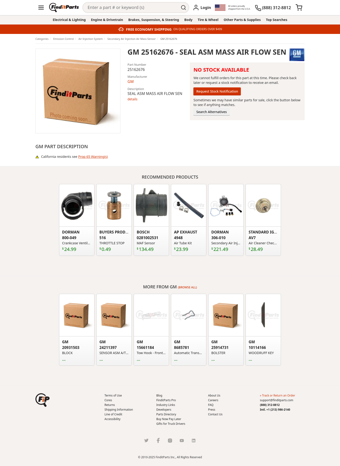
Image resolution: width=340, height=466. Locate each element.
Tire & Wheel (208, 19)
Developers (163, 410)
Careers (213, 400)
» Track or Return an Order (277, 395)
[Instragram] (170, 440)
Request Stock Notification (217, 91)
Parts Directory (166, 414)
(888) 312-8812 (270, 405)
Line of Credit (113, 414)
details (132, 99)
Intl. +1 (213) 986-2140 (275, 410)
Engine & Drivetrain (107, 19)
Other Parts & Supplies (242, 19)
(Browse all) (187, 287)
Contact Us (215, 414)
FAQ (210, 405)
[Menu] (41, 7)
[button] (42, 400)
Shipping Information (119, 410)
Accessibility (113, 419)
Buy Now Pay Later (168, 419)
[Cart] (299, 7)
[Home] (64, 7)
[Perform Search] (183, 7)
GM (131, 81)
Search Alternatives (211, 112)
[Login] (202, 7)
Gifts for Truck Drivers (170, 424)
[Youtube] (181, 440)
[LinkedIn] (193, 440)
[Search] (130, 7)
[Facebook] (158, 440)
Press (211, 410)
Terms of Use (113, 395)
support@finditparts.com (276, 400)
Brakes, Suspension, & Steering (153, 19)
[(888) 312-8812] (273, 7)
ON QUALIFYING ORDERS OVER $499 (197, 29)
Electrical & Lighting (69, 19)
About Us (214, 395)
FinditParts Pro (166, 400)
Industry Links (165, 405)
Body (188, 19)
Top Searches (276, 19)
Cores (108, 400)
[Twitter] (146, 440)
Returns (110, 405)
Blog (159, 395)
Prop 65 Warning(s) (93, 156)
